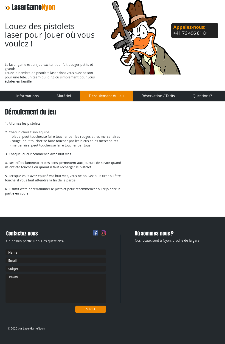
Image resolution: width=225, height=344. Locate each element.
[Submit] (90, 309)
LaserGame (33, 7)
